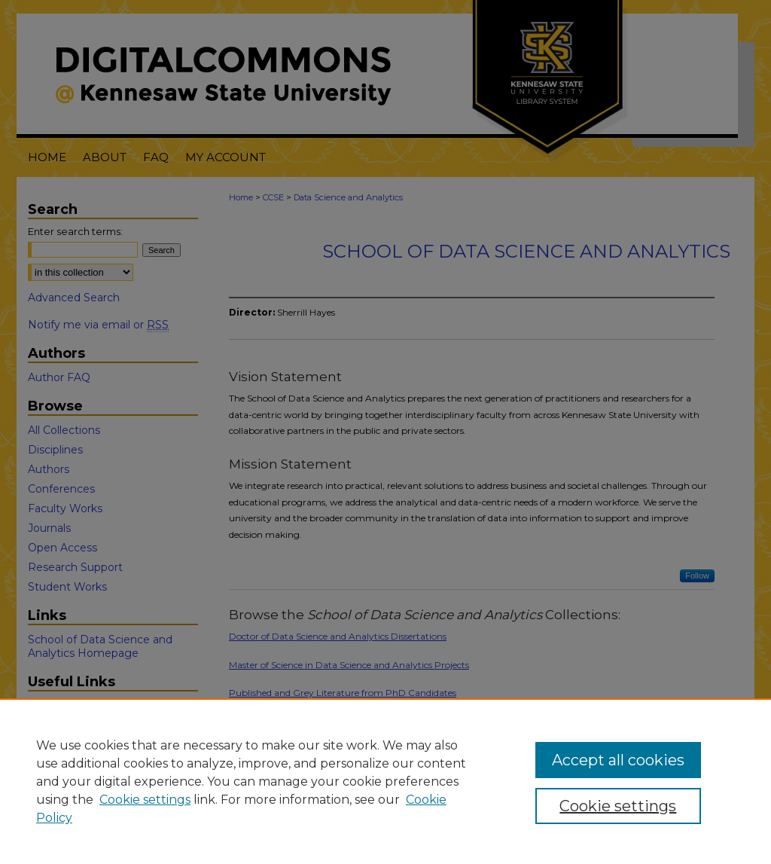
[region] (385, 781)
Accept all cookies (618, 760)
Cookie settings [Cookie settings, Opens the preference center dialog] (617, 806)
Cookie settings (144, 799)
